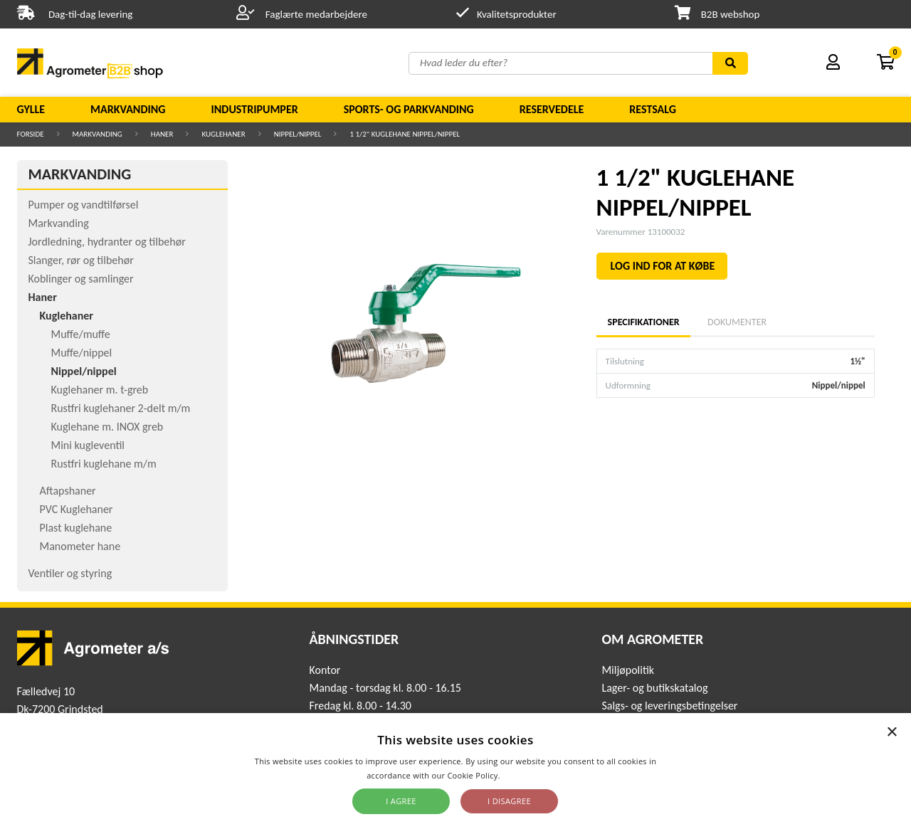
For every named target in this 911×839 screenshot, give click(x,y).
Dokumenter (737, 322)
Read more (523, 775)
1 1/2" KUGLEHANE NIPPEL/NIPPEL (404, 134)
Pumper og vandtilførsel (83, 204)
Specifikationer (643, 322)
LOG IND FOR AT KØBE (663, 266)
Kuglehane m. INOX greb (107, 426)
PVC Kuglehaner (76, 509)
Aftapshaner (68, 490)
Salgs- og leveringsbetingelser (669, 705)
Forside (30, 134)
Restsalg (652, 109)
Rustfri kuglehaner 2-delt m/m (121, 408)
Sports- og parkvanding (409, 109)
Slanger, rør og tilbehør (81, 260)
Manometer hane (80, 546)
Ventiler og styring (70, 573)
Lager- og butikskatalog (654, 688)
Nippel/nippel (298, 134)
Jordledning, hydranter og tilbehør (107, 241)
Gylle (31, 109)
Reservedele (552, 109)
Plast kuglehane (76, 527)
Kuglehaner (223, 134)
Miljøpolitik (627, 670)
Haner (162, 134)
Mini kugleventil (88, 445)
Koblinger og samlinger (81, 278)
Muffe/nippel (81, 352)
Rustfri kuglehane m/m (104, 463)
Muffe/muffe (80, 334)
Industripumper (254, 109)
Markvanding (127, 109)
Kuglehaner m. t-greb (100, 389)
